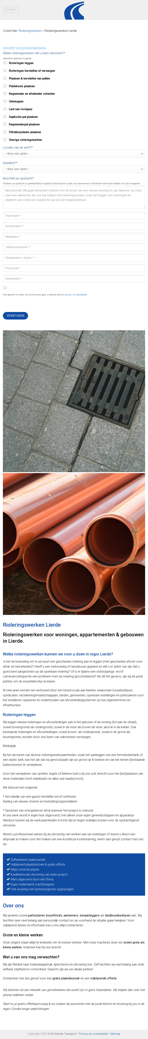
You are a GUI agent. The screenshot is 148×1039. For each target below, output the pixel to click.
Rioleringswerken (30, 31)
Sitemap (115, 1034)
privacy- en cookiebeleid (76, 294)
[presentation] (32, 304)
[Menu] (11, 10)
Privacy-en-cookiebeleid (93, 1034)
